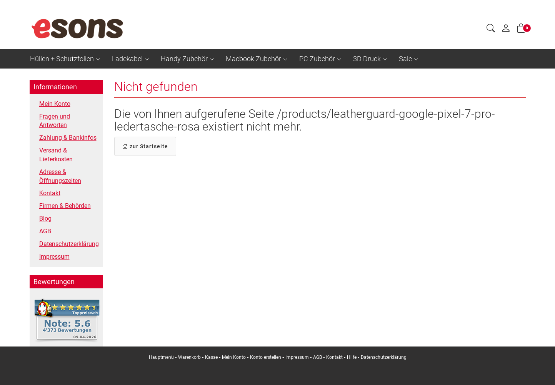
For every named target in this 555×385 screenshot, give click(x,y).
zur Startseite (145, 146)
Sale (405, 59)
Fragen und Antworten (54, 121)
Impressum (54, 256)
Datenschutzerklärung (69, 244)
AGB (45, 231)
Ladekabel (127, 59)
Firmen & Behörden (65, 205)
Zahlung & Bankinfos (68, 137)
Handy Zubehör (184, 59)
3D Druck (367, 59)
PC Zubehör (317, 59)
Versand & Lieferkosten (56, 155)
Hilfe (352, 357)
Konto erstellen (265, 357)
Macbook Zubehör (253, 59)
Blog (45, 218)
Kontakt (49, 193)
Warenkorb (190, 357)
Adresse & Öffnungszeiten (60, 176)
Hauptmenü (161, 357)
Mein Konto (54, 103)
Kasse (211, 357)
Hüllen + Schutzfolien (62, 59)
